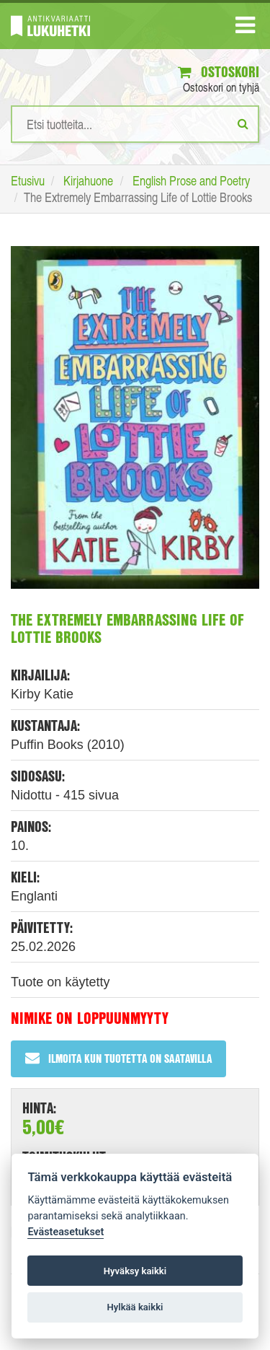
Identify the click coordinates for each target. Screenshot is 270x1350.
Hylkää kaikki (135, 1307)
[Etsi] (243, 123)
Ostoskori (218, 71)
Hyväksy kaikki (135, 1271)
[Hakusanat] (135, 124)
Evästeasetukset (65, 1232)
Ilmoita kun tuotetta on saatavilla (118, 1058)
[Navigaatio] (245, 28)
